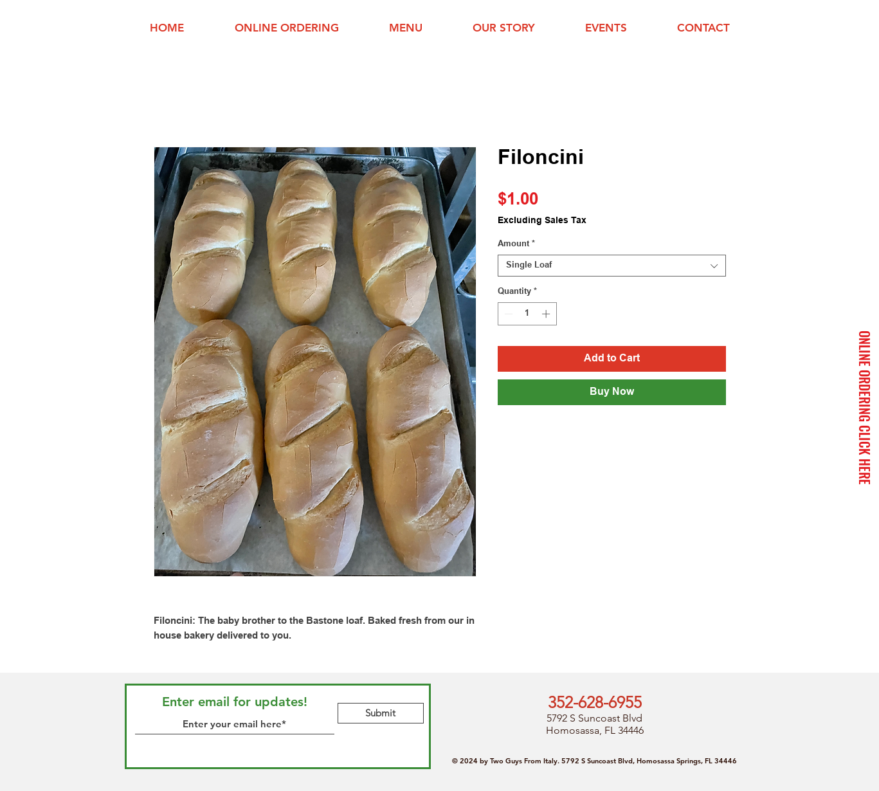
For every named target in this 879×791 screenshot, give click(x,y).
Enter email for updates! (234, 701)
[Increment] (547, 314)
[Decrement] (507, 314)
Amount (516, 244)
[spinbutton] (526, 314)
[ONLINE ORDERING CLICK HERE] (865, 407)
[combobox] (612, 266)
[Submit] (381, 713)
